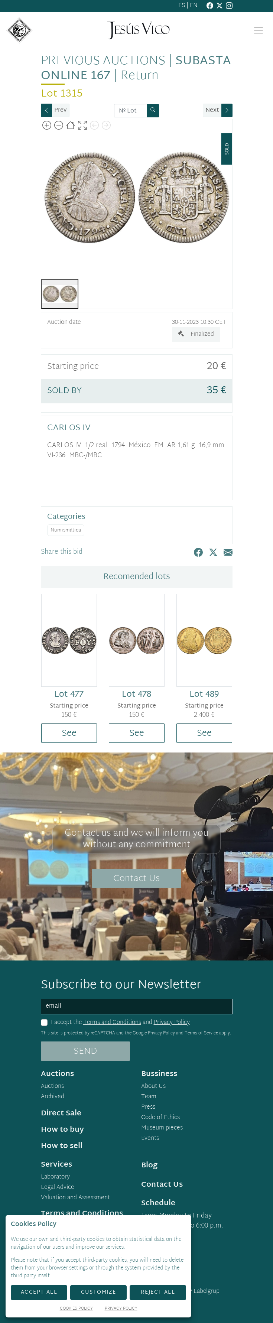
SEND (85, 1051)
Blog (149, 1165)
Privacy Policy (172, 1022)
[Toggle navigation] (258, 30)
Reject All (158, 1292)
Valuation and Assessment (75, 1198)
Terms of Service (201, 1033)
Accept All (39, 1292)
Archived (52, 1097)
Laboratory (55, 1177)
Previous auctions (103, 61)
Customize (98, 1292)
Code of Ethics (160, 1118)
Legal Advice (57, 1188)
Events (150, 1139)
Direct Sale (61, 1113)
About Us (153, 1087)
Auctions (52, 1087)
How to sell (61, 1146)
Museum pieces (162, 1128)
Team (148, 1097)
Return (139, 76)
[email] (137, 1006)
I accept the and (120, 1022)
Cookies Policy (76, 1309)
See (69, 733)
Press (148, 1107)
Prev (60, 110)
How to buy (62, 1130)
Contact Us (136, 879)
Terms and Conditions (112, 1022)
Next (212, 110)
